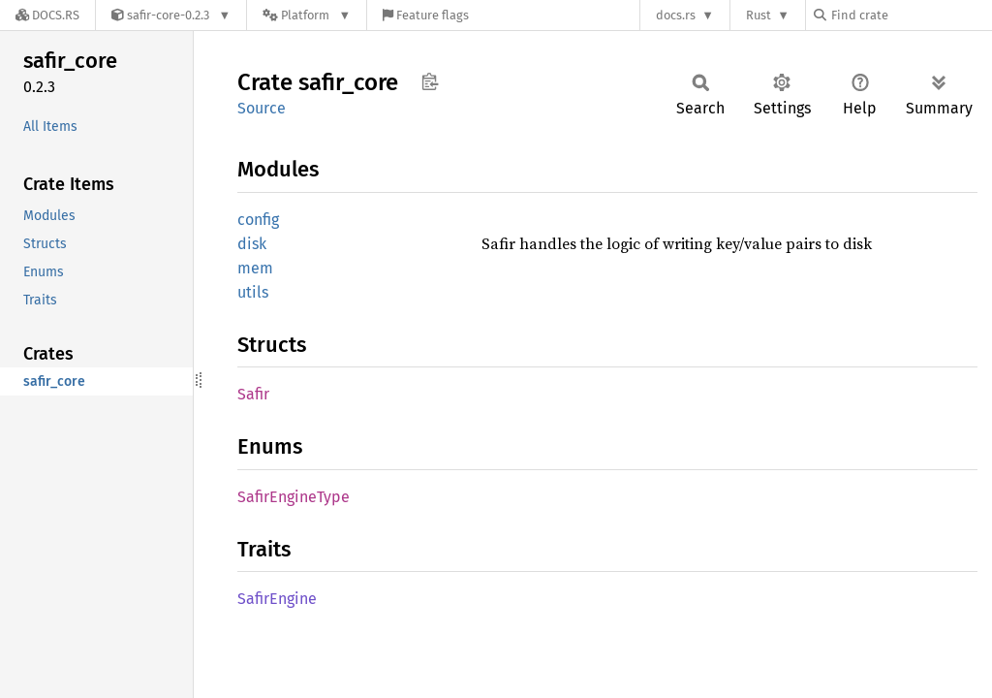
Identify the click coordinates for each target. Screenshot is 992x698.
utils (252, 292)
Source (261, 108)
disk (251, 244)
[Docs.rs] (47, 15)
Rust (758, 15)
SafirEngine (277, 598)
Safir (253, 394)
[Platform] (306, 15)
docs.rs (676, 15)
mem (255, 268)
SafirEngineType (293, 497)
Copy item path (430, 81)
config (258, 219)
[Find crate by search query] (910, 15)
